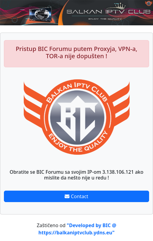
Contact (76, 196)
